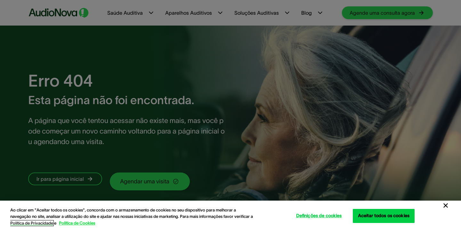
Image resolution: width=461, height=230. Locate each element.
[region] (230, 215)
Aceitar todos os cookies (383, 215)
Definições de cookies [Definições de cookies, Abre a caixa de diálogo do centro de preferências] (319, 215)
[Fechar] (446, 206)
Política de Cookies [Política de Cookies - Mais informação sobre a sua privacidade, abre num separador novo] (77, 223)
